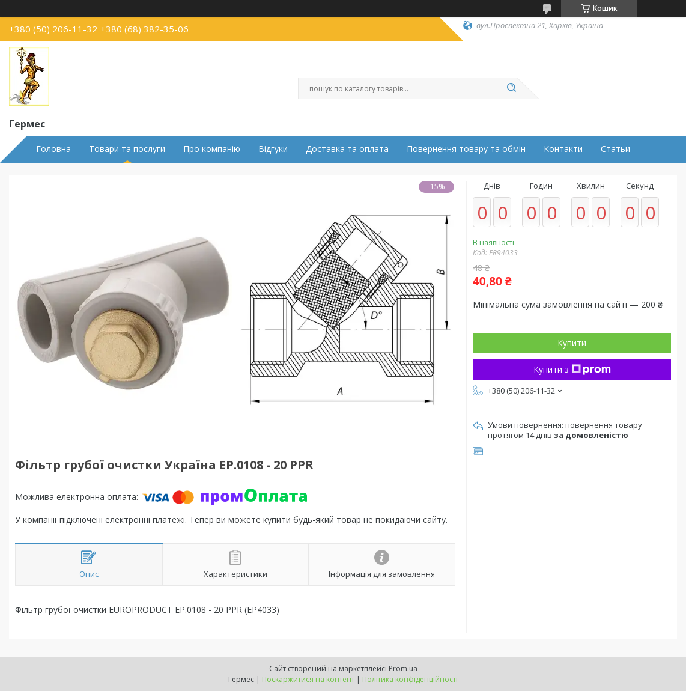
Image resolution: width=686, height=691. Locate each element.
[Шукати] (511, 88)
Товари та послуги (127, 149)
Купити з (572, 369)
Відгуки (273, 149)
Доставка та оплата (347, 149)
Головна (53, 149)
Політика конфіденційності (410, 679)
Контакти (563, 149)
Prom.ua (403, 668)
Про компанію (211, 149)
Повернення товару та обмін (466, 149)
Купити (571, 343)
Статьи (615, 149)
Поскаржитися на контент (308, 679)
